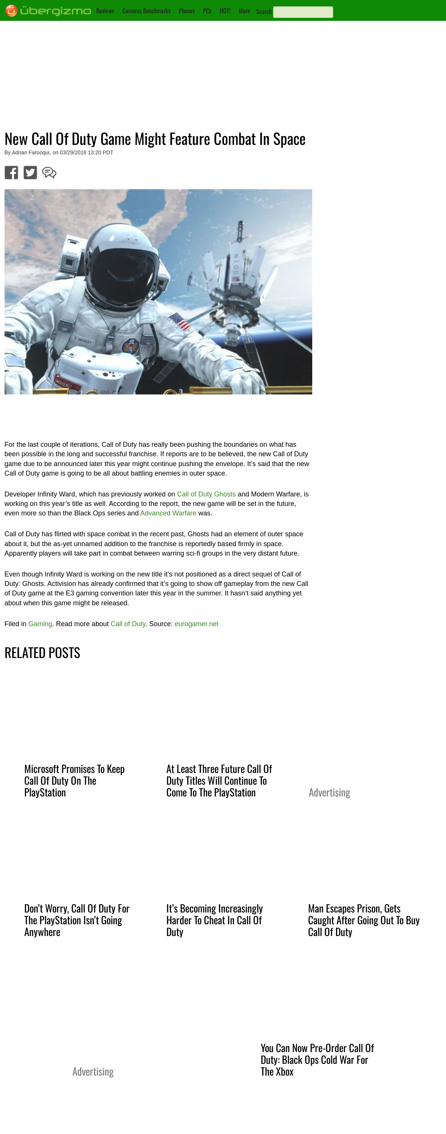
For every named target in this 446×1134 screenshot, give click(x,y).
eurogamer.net (197, 624)
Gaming (40, 624)
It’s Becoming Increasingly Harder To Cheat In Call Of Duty (214, 919)
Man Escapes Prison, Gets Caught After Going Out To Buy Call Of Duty (364, 919)
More (244, 10)
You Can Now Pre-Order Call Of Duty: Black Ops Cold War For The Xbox (317, 1059)
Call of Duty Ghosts (206, 494)
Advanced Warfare (168, 513)
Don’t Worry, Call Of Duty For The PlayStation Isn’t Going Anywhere (77, 919)
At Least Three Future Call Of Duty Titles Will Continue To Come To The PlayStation (219, 780)
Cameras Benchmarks (146, 10)
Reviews (105, 10)
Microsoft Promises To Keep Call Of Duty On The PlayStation (74, 780)
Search (264, 11)
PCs (207, 10)
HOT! (225, 10)
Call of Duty (128, 624)
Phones (187, 10)
